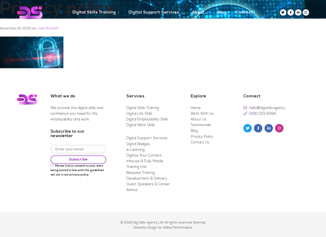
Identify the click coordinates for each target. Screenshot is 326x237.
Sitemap (199, 222)
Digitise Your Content (144, 155)
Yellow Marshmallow (177, 227)
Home (196, 108)
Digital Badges (138, 144)
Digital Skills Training (142, 108)
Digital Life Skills (139, 114)
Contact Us (200, 142)
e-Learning (135, 150)
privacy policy (78, 174)
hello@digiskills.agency (267, 108)
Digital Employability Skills (147, 119)
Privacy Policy (202, 137)
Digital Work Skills (140, 125)
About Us (199, 119)
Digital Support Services (146, 138)
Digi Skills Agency (29, 12)
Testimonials (201, 125)
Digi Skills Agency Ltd (148, 222)
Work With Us (202, 114)
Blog (194, 131)
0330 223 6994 (262, 114)
